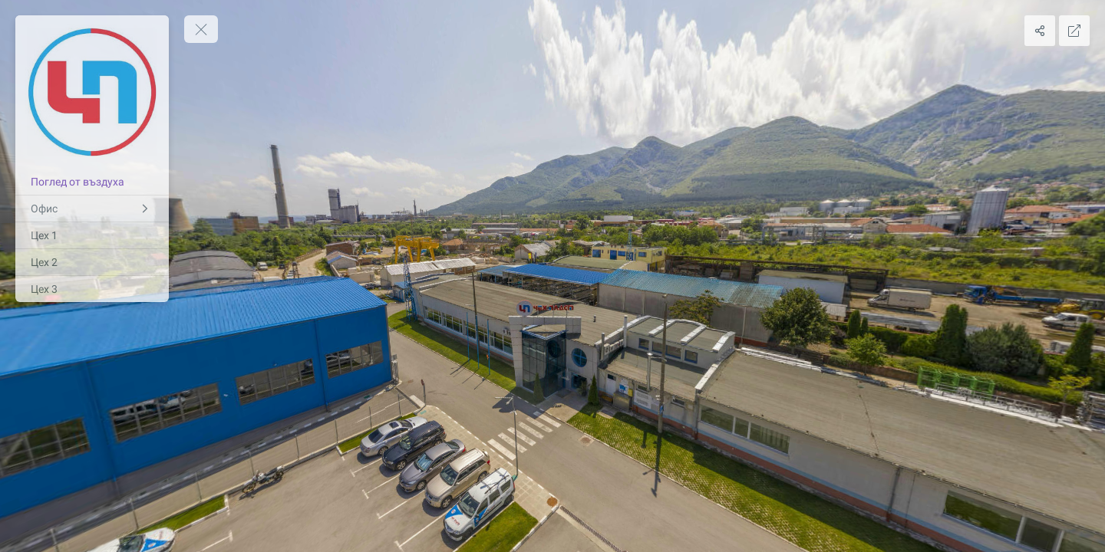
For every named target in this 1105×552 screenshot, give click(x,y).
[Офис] (92, 209)
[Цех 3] (92, 289)
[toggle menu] (201, 29)
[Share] (1039, 30)
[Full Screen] (1074, 30)
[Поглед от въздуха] (92, 182)
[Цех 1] (92, 235)
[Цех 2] (92, 262)
